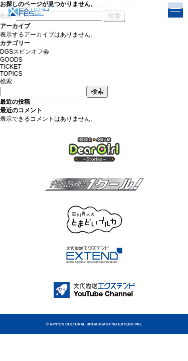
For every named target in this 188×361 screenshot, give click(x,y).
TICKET (11, 66)
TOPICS (11, 73)
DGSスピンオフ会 (24, 51)
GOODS (11, 59)
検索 (6, 81)
